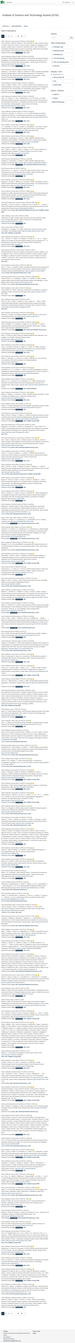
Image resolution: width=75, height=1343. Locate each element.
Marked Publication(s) (58, 102)
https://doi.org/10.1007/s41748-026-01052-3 (13, 982)
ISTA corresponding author (60, 62)
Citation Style (56, 85)
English (67, 2)
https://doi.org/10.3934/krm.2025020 (11, 584)
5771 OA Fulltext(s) (58, 58)
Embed (55, 98)
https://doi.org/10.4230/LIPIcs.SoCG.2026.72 (26, 77)
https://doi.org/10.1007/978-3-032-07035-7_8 (13, 610)
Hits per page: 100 (58, 77)
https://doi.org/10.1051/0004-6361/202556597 (29, 948)
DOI (25, 52)
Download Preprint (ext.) (20, 272)
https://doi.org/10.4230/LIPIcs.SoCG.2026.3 (25, 90)
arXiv (28, 52)
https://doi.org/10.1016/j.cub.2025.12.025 (21, 282)
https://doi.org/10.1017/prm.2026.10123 (11, 1193)
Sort (54, 81)
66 (18, 36)
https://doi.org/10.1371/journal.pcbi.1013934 (17, 1182)
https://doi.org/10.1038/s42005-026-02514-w (22, 185)
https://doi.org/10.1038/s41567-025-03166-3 (13, 910)
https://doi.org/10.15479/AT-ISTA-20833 (22, 174)
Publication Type (57, 47)
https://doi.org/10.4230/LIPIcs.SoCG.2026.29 (13, 105)
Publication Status (58, 50)
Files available (19, 52)
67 (22, 36)
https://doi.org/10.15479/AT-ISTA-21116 (22, 572)
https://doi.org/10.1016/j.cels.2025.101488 (12, 800)
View (13, 52)
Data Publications (17, 26)
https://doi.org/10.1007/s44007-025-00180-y (13, 398)
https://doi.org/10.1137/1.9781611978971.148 (21, 648)
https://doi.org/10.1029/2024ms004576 (28, 373)
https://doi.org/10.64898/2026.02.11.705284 (32, 887)
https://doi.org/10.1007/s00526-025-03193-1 (22, 197)
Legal (34, 1333)
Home (9, 2)
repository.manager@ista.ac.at (12, 1341)
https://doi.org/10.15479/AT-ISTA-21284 (22, 876)
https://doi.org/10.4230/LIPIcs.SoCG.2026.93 (13, 64)
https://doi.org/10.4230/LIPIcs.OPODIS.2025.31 (26, 1305)
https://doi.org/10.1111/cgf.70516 (20, 153)
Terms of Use (36, 1331)
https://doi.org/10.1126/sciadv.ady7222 (25, 935)
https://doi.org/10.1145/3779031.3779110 (37, 597)
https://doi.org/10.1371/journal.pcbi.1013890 (13, 561)
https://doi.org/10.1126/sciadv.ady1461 (25, 1168)
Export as (55, 94)
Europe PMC (17, 233)
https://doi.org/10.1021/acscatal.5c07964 (12, 339)
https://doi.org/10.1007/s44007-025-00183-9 (22, 787)
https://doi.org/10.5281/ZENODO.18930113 (35, 162)
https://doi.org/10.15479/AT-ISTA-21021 (30, 407)
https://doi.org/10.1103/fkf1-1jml (9, 660)
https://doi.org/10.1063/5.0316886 (10, 1144)
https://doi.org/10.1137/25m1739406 (34, 271)
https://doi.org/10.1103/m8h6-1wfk (25, 823)
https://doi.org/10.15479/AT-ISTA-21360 (22, 994)
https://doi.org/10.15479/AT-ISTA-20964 (11, 221)
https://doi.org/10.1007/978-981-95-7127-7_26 (18, 1292)
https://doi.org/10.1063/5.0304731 (10, 1263)
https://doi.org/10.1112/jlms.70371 (30, 316)
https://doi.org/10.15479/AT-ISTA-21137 (29, 635)
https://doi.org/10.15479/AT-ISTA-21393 (11, 1204)
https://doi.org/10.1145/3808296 (30, 142)
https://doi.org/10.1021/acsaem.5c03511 (12, 485)
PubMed (41, 210)
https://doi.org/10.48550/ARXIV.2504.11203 (22, 521)
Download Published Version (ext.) (36, 164)
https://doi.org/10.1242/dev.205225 (10, 472)
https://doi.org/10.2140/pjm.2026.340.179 (12, 812)
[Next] (25, 36)
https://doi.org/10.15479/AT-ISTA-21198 (30, 724)
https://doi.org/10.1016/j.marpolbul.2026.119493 (18, 1240)
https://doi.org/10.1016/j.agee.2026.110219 (17, 432)
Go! (71, 37)
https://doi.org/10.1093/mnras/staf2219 (11, 244)
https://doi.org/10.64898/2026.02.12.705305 (13, 899)
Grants (26, 26)
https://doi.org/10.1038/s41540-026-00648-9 (13, 777)
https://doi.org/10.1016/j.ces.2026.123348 (12, 445)
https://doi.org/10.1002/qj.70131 (9, 753)
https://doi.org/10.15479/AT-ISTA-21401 (22, 1225)
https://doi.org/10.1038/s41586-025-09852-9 (22, 208)
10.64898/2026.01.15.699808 (9, 739)
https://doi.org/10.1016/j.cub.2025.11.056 (33, 231)
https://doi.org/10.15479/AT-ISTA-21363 (35, 1005)
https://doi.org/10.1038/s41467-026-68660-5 (35, 1155)
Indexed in (56, 66)
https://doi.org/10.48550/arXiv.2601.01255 (12, 1216)
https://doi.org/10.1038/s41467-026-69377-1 (22, 1017)
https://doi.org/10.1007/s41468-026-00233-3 (13, 1252)
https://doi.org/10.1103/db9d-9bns (25, 350)
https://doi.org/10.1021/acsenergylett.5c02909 (18, 307)
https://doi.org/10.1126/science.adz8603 (11, 1054)
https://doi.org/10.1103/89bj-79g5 (10, 853)
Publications (5, 26)
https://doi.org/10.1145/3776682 (15, 498)
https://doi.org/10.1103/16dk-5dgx (25, 1066)
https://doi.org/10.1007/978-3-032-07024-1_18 (18, 512)
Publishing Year (57, 54)
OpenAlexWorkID (31, 388)
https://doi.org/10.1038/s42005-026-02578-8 (26, 130)
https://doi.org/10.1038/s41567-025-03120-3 (17, 328)
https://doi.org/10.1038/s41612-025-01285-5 (27, 419)
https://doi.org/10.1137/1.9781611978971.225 (13, 536)
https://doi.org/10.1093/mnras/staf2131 (11, 458)
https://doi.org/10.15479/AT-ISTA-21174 (11, 715)
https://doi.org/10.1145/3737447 (9, 362)
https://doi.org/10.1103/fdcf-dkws (10, 865)
